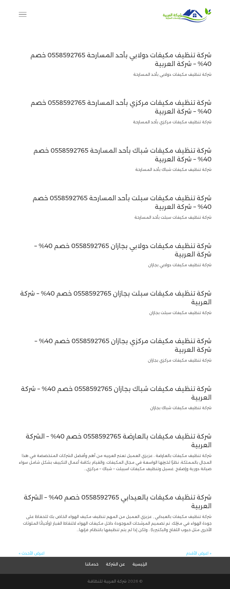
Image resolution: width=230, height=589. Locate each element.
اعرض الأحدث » (31, 553)
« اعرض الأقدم (199, 553)
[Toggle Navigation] (23, 15)
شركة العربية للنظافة (107, 581)
